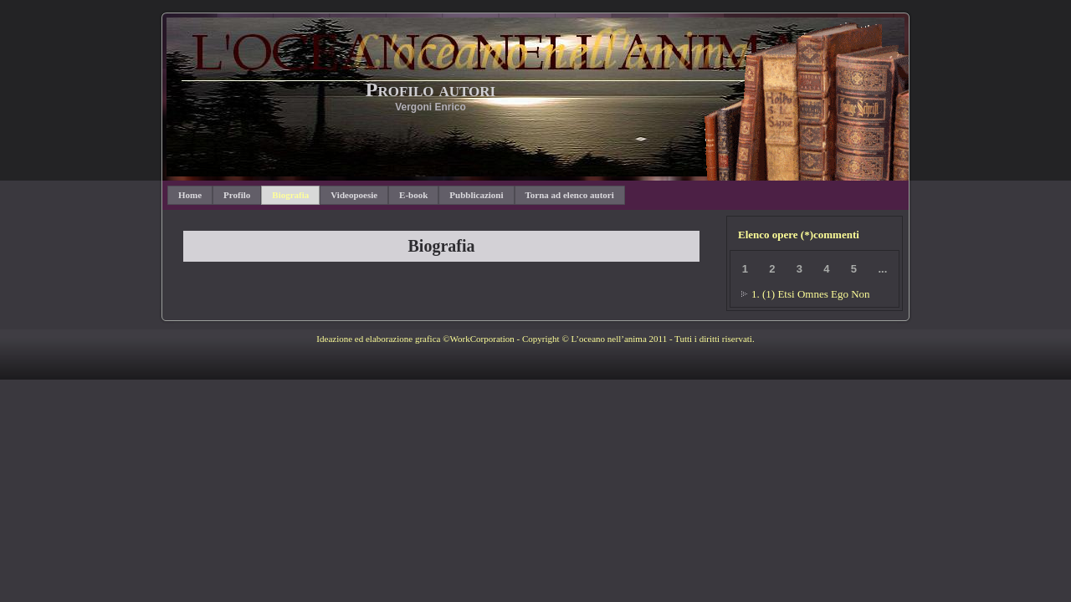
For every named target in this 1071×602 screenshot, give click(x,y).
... (882, 269)
